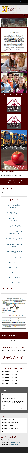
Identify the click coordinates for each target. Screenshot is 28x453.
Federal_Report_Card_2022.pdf (10, 377)
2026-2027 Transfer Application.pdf (11, 192)
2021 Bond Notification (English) (10, 431)
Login (20, 1)
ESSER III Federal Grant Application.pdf (11, 394)
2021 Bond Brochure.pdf (8, 425)
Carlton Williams (15, 442)
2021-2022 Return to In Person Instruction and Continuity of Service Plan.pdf (13, 397)
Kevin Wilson (13, 440)
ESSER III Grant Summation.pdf (9, 405)
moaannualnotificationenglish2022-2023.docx (13, 362)
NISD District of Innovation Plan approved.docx (13, 350)
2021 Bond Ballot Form (8, 419)
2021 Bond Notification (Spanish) (10, 428)
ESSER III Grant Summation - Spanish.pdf (12, 408)
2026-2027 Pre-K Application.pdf (10, 195)
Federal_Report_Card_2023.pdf (10, 380)
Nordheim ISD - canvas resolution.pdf (11, 422)
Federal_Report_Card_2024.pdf (10, 383)
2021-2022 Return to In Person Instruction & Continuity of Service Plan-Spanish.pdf (13, 402)
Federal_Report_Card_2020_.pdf (10, 371)
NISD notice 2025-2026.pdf (9, 292)
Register (25, 1)
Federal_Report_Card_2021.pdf (10, 374)
